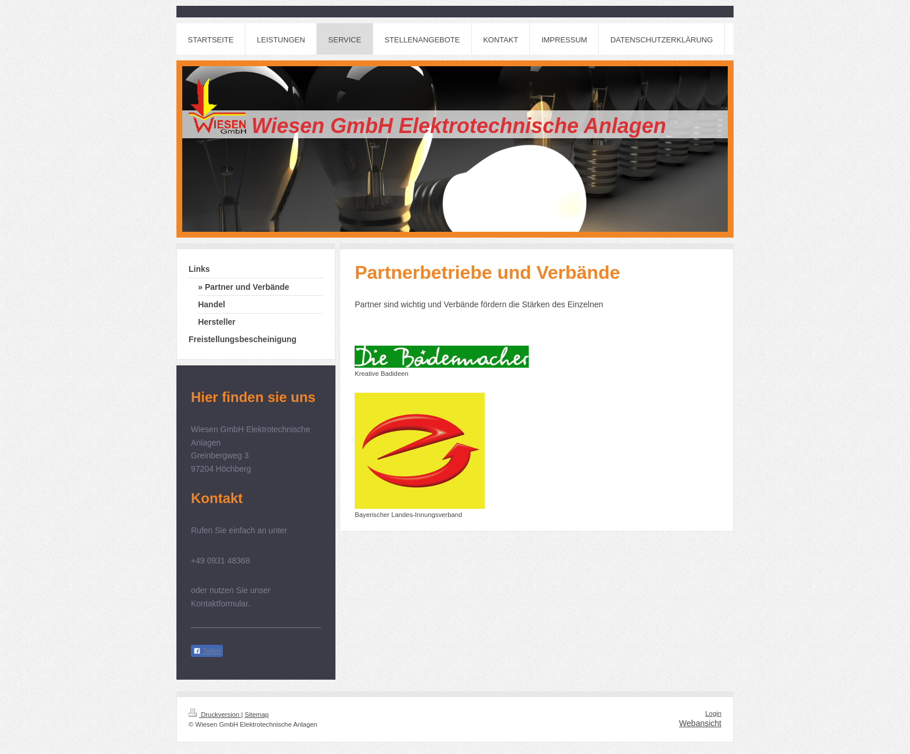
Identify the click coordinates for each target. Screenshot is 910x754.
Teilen (207, 651)
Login (713, 713)
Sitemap (257, 714)
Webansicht (700, 723)
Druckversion (215, 714)
